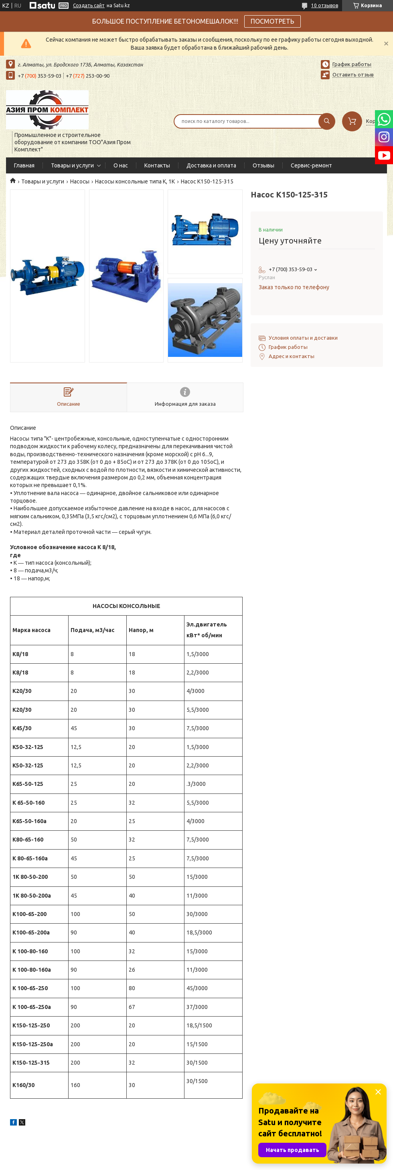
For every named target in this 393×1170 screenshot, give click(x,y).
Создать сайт (89, 5)
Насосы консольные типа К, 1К (135, 181)
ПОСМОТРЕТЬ (272, 21)
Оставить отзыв (353, 74)
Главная (24, 165)
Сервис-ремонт (311, 165)
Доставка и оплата (211, 165)
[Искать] (326, 121)
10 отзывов (324, 5)
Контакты (157, 165)
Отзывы (263, 165)
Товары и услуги (72, 165)
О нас (120, 165)
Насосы (79, 181)
